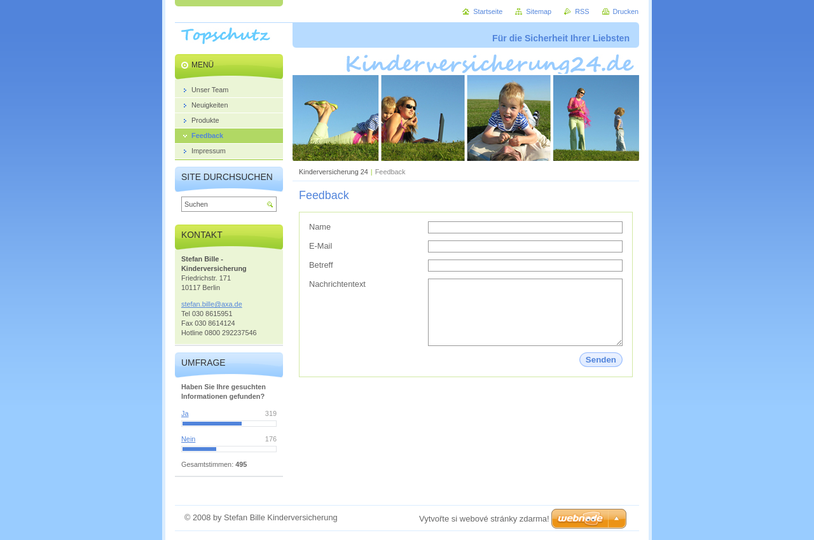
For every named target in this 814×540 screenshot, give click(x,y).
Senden (601, 359)
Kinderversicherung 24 (333, 172)
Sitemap (538, 11)
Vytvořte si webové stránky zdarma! (484, 518)
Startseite (487, 11)
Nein (188, 439)
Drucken (626, 11)
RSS (582, 11)
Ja (185, 413)
